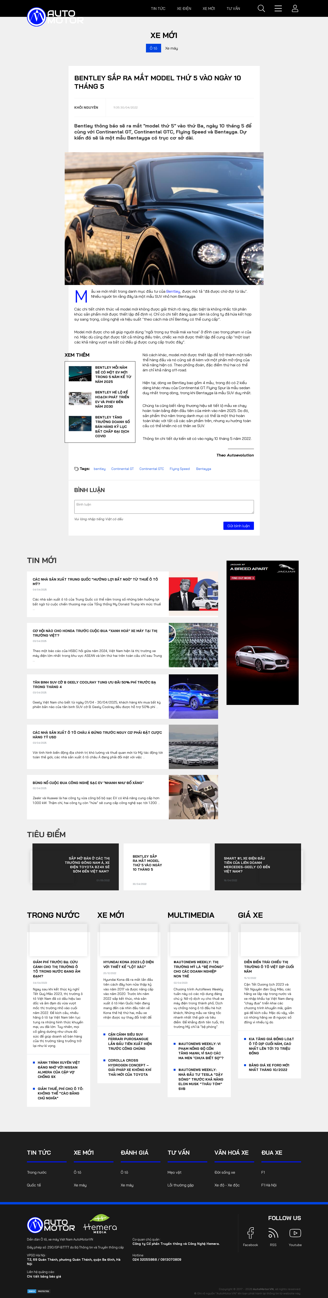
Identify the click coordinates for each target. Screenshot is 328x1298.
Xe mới (209, 8)
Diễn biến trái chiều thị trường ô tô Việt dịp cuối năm (269, 967)
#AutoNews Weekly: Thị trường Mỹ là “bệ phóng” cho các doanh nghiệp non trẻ (199, 969)
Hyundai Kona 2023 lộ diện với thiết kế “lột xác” (128, 964)
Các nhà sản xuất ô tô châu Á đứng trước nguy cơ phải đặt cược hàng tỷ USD (97, 735)
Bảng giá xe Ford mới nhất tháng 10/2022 (269, 1067)
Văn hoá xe (231, 1152)
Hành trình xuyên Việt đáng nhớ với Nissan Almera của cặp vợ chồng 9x (59, 1069)
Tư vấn (233, 8)
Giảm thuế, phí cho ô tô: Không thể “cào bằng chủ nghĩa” (60, 1093)
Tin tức (158, 8)
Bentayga (203, 469)
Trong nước (53, 915)
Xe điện (184, 8)
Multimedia (191, 915)
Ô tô (153, 48)
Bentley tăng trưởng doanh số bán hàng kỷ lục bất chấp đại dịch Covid (112, 426)
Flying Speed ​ (180, 469)
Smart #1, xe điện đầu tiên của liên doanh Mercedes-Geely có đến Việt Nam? (247, 865)
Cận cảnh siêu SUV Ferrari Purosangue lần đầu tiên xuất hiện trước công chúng (130, 1041)
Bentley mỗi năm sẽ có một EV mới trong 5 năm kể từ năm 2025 (113, 374)
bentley (100, 469)
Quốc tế (34, 1185)
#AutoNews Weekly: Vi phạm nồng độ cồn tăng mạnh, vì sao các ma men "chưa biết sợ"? (200, 1051)
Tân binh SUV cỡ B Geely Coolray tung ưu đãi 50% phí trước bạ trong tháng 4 (94, 684)
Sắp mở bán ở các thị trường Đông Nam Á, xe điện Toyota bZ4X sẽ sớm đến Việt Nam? (87, 865)
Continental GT (122, 469)
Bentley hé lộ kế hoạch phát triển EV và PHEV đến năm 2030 (112, 399)
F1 (263, 1172)
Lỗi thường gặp (181, 1185)
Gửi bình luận (238, 525)
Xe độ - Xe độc (227, 1185)
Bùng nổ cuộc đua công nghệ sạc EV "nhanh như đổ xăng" (88, 783)
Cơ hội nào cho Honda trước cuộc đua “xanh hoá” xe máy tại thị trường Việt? (95, 633)
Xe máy (171, 48)
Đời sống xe (224, 1172)
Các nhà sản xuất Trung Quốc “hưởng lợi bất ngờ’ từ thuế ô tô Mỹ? (95, 581)
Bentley (173, 291)
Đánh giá (134, 1152)
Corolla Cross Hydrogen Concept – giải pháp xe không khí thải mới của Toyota (129, 1067)
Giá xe (250, 915)
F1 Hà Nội (269, 1185)
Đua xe (271, 1152)
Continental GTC (151, 469)
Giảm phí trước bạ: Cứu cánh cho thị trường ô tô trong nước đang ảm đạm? (56, 969)
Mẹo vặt (175, 1172)
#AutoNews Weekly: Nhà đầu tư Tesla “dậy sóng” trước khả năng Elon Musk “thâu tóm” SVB (200, 1079)
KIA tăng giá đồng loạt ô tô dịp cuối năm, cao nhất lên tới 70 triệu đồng (271, 1046)
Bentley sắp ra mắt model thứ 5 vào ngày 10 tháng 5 (147, 863)
